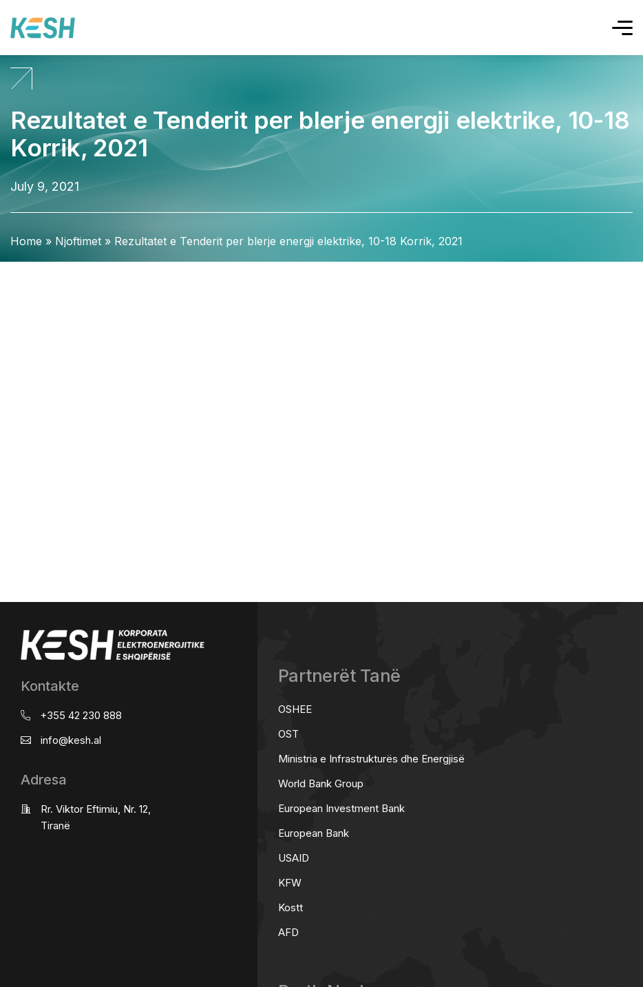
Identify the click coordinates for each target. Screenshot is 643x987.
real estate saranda (5, 274)
